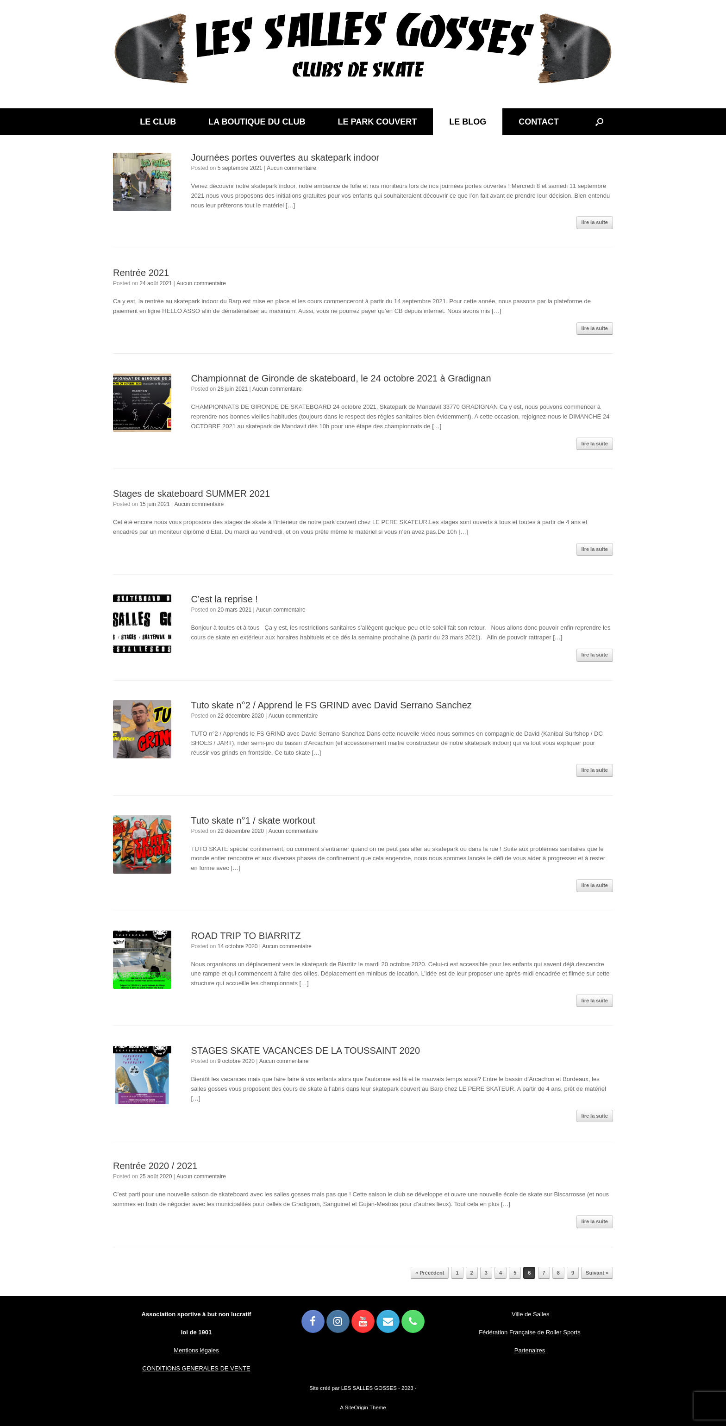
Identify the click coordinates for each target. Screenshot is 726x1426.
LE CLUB (158, 121)
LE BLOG (467, 121)
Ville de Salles (530, 1314)
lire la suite (595, 222)
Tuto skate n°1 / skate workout (253, 820)
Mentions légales (196, 1350)
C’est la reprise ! (224, 599)
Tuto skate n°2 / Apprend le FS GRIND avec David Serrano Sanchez (331, 705)
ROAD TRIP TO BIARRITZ (245, 936)
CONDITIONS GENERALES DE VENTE (196, 1368)
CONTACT (539, 121)
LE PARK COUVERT (377, 121)
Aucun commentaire (291, 168)
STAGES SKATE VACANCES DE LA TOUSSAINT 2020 (305, 1050)
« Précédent (429, 1273)
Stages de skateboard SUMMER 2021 (191, 493)
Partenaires (529, 1350)
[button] (599, 121)
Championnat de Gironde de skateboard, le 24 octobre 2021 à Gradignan (341, 378)
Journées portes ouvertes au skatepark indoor (285, 157)
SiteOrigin (356, 1407)
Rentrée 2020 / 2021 (155, 1166)
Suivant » (597, 1273)
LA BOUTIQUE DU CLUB (256, 121)
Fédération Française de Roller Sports (530, 1332)
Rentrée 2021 (141, 273)
